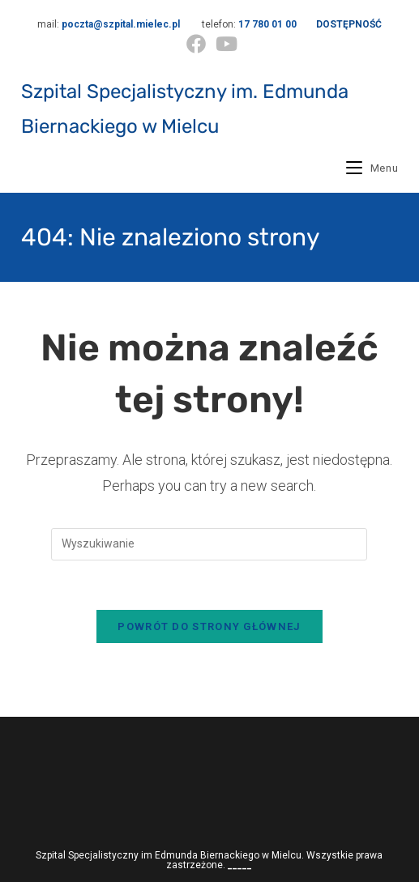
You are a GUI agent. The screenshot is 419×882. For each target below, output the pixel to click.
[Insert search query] (209, 544)
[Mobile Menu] (372, 168)
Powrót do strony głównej (209, 626)
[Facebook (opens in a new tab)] (196, 43)
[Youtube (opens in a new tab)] (224, 43)
